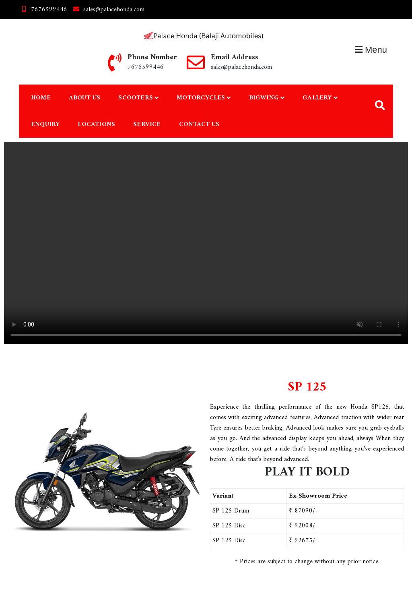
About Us (85, 97)
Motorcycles (201, 97)
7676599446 (43, 9)
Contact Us (199, 124)
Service (147, 124)
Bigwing (264, 97)
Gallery (317, 97)
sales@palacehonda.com (107, 9)
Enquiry (45, 124)
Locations (96, 124)
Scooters (135, 97)
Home (41, 97)
